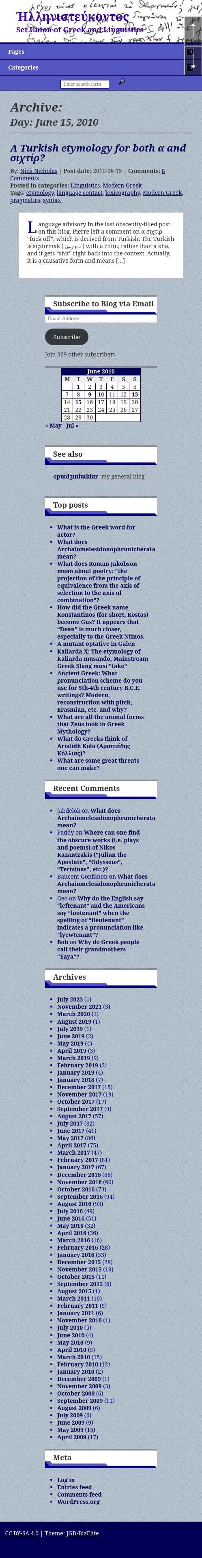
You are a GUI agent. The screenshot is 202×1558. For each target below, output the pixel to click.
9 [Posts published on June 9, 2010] (89, 394)
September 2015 (80, 1284)
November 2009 (79, 1386)
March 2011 (73, 1298)
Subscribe (67, 337)
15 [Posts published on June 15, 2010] (78, 402)
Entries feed (74, 1487)
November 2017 (79, 1094)
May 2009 (70, 1430)
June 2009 (71, 1422)
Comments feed (79, 1494)
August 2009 (74, 1408)
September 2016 (80, 1196)
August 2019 (74, 1021)
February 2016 (77, 1247)
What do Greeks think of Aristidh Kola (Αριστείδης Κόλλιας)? (93, 746)
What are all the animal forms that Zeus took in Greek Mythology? (100, 724)
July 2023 (70, 999)
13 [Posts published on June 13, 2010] (135, 394)
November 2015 (79, 1269)
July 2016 (70, 1211)
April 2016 (71, 1233)
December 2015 (79, 1262)
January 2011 (76, 1313)
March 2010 (73, 1357)
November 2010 (79, 1320)
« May (53, 425)
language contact (80, 192)
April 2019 (71, 1050)
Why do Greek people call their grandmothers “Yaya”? (98, 949)
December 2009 (79, 1379)
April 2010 (71, 1349)
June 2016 (71, 1218)
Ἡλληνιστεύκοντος (72, 16)
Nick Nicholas (38, 171)
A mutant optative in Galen (96, 643)
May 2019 (70, 1043)
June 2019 (71, 1036)
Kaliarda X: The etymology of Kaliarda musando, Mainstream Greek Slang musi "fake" (102, 658)
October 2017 (76, 1101)
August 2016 (74, 1204)
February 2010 (77, 1364)
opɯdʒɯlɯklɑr (75, 476)
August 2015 (74, 1291)
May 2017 (70, 1138)
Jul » (72, 425)
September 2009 (80, 1400)
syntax (52, 200)
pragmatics (25, 200)
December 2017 (79, 1087)
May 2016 (70, 1225)
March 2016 (73, 1240)
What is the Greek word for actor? (96, 530)
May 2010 (70, 1342)
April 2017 (71, 1145)
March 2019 (73, 1058)
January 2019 (76, 1072)
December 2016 (79, 1175)
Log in (66, 1480)
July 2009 (70, 1415)
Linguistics (85, 185)
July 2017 (70, 1123)
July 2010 (70, 1327)
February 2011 (77, 1305)
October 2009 (76, 1393)
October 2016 (76, 1189)
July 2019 (70, 1029)
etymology (40, 192)
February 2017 (77, 1160)
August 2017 (74, 1116)
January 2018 (76, 1080)
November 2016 (79, 1182)
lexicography (122, 192)
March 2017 (73, 1152)
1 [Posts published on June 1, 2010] (78, 386)
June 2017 (71, 1130)
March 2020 (73, 1014)
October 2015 (76, 1276)
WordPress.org (78, 1501)
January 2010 (76, 1371)
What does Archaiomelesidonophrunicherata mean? (106, 549)
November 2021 (79, 1006)
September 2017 (80, 1109)
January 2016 (76, 1255)
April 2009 (71, 1437)
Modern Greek (122, 185)
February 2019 (77, 1065)
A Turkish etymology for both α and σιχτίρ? (98, 152)
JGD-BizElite (82, 1533)
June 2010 (71, 1335)
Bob (62, 942)
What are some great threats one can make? (98, 764)
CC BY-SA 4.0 (22, 1533)
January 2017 (76, 1167)
